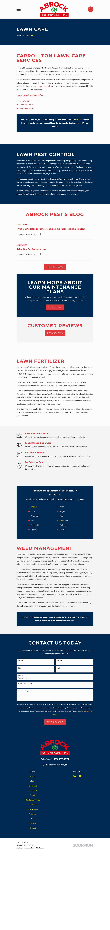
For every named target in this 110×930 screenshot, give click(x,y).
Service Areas (33, 809)
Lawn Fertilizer (25, 101)
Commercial (32, 790)
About (32, 781)
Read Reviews (55, 333)
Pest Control (32, 786)
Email (58, 668)
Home (32, 776)
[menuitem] (19, 848)
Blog (32, 818)
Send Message (55, 722)
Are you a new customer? (26, 683)
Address (20, 676)
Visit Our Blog (55, 267)
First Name (21, 660)
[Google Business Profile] (74, 776)
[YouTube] (80, 776)
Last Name (60, 660)
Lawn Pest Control (27, 104)
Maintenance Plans (32, 800)
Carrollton (64, 520)
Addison (34, 507)
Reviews (33, 823)
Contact (33, 828)
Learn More (55, 307)
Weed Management (27, 108)
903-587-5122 (61, 759)
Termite (33, 795)
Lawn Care (33, 804)
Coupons (32, 814)
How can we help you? (25, 691)
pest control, (45, 86)
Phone (20, 668)
